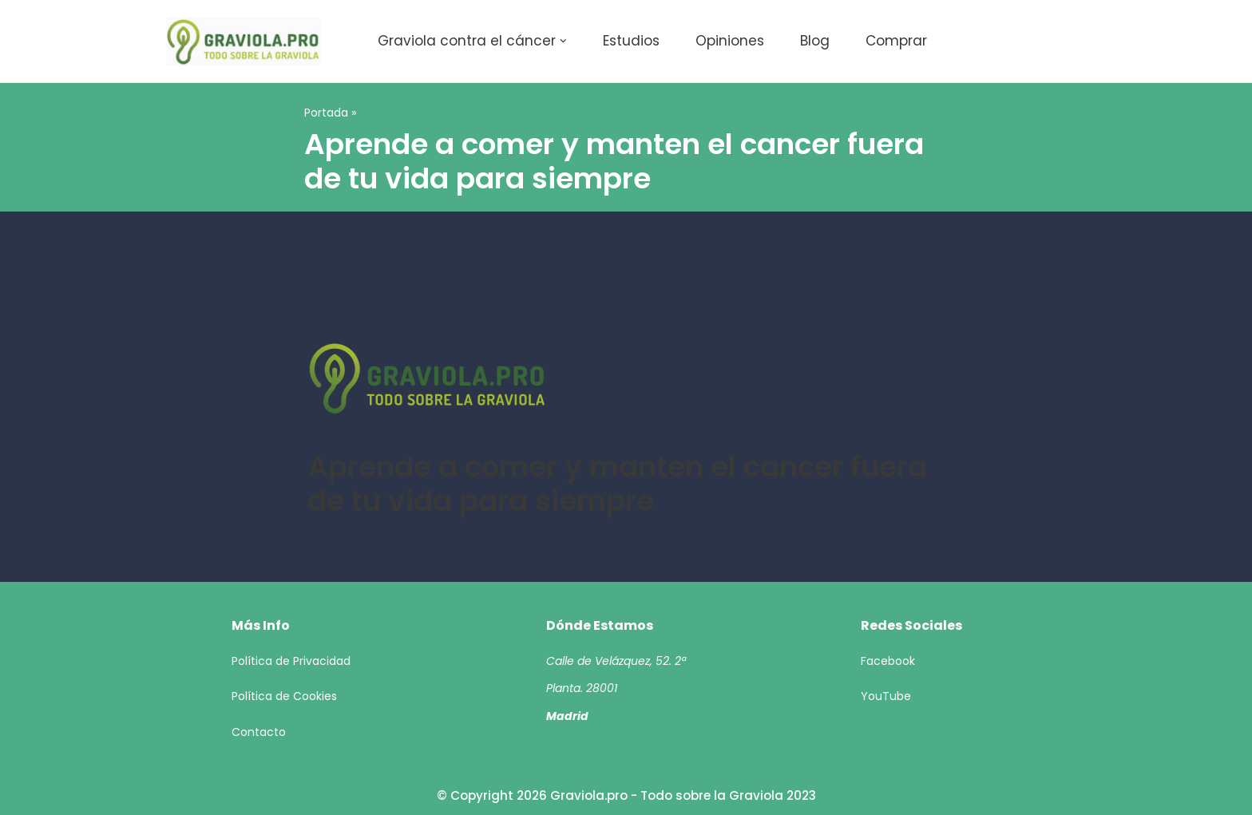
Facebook (888, 661)
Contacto (259, 732)
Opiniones (729, 40)
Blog (815, 40)
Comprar (896, 40)
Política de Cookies (284, 696)
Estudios (631, 40)
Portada (326, 113)
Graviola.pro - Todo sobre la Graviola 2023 (683, 795)
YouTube (886, 696)
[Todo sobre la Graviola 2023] (244, 41)
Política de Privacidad (291, 661)
